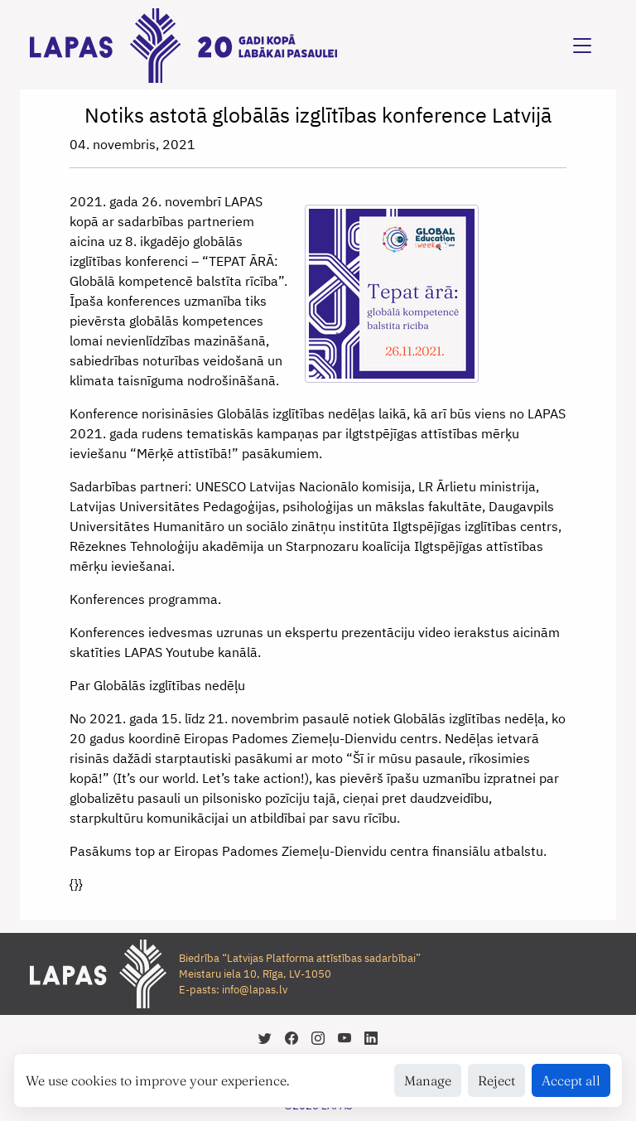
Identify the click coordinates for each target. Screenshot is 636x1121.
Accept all (571, 1080)
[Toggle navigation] (582, 45)
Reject (496, 1080)
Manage (427, 1080)
